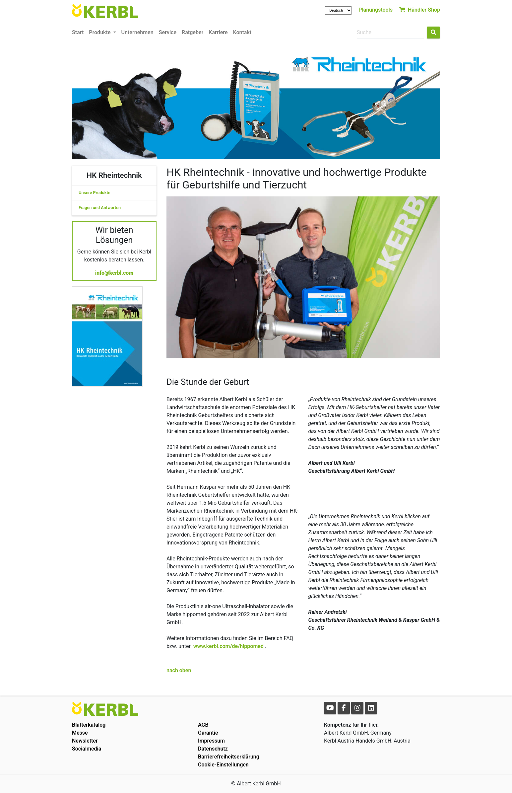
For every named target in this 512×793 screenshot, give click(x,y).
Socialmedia (86, 749)
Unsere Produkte (94, 192)
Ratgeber (192, 32)
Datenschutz (213, 749)
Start (78, 32)
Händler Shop (419, 10)
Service (167, 32)
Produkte (100, 32)
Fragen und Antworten (100, 207)
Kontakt (242, 32)
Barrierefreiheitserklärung (228, 757)
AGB (203, 725)
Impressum (211, 741)
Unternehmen (137, 32)
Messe (80, 733)
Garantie (208, 733)
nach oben (178, 670)
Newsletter (85, 741)
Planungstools (375, 10)
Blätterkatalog (88, 725)
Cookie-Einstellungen (223, 764)
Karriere (218, 32)
